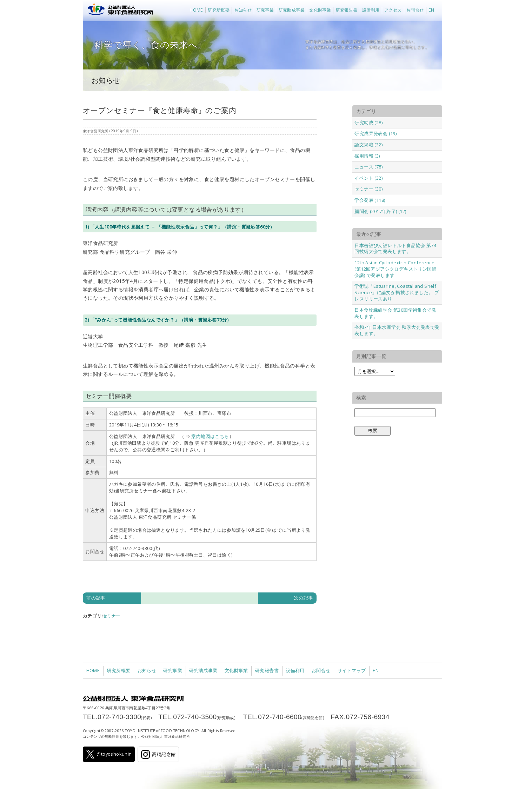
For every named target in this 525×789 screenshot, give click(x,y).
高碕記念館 (158, 754)
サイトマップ (352, 670)
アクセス (393, 10)
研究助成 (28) (368, 122)
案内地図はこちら (210, 436)
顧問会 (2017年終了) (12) (380, 211)
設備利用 (371, 10)
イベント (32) (368, 178)
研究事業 (265, 10)
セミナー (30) (368, 189)
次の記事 (303, 598)
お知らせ (243, 10)
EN (431, 10)
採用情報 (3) (367, 156)
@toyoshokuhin (109, 754)
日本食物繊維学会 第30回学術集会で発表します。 (395, 313)
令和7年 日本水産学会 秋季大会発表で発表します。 (396, 330)
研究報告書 (347, 10)
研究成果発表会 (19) (375, 133)
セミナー (111, 615)
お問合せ (415, 10)
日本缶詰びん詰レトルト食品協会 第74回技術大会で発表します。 (395, 248)
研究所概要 (219, 10)
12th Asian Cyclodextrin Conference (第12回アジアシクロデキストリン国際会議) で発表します (395, 268)
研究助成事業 (292, 10)
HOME (196, 10)
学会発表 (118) (369, 200)
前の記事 (95, 598)
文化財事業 (320, 10)
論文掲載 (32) (368, 144)
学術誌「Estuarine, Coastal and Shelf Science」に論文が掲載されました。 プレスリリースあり (396, 292)
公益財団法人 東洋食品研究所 (119, 10)
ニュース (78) (368, 167)
